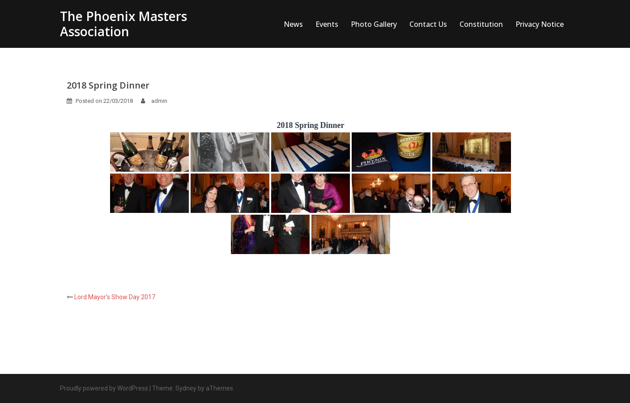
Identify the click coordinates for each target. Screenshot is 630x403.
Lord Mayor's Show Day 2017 (114, 297)
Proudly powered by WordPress (104, 388)
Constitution (481, 24)
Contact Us (428, 24)
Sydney (185, 388)
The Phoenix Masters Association (123, 24)
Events (326, 24)
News (293, 24)
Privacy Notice (539, 24)
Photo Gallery (374, 24)
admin (159, 101)
